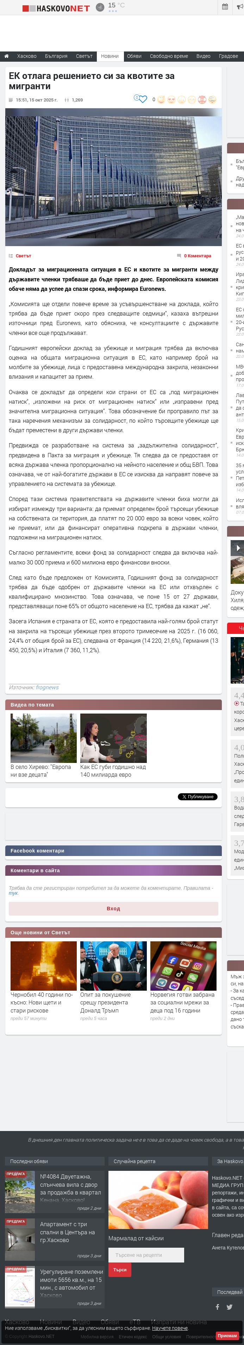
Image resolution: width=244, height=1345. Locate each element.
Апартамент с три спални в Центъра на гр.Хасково (67, 1231)
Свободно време (169, 56)
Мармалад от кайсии (136, 1238)
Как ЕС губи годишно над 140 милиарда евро (113, 770)
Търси (119, 1269)
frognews (47, 687)
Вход (113, 908)
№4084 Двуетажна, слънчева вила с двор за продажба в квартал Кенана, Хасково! (70, 1188)
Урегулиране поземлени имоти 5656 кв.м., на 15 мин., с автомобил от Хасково (71, 1283)
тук (13, 893)
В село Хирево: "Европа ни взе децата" (41, 770)
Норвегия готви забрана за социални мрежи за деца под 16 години (182, 1002)
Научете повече (170, 1328)
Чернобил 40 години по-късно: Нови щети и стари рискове (42, 1002)
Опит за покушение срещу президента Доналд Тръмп (105, 1002)
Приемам (227, 1335)
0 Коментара (197, 255)
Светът (23, 255)
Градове (228, 56)
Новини (110, 56)
